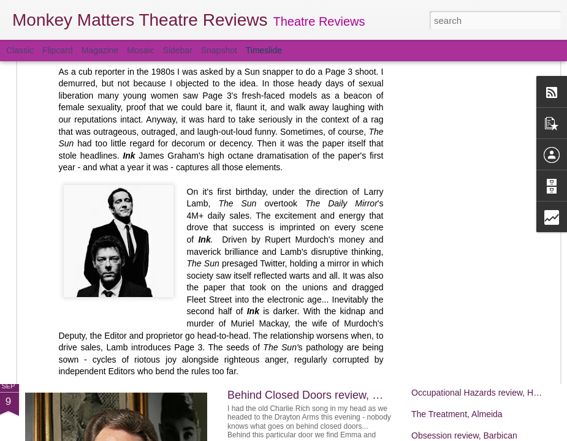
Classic (20, 50)
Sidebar (177, 50)
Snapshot (219, 50)
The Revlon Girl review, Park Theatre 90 (487, 304)
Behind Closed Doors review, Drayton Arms (333, 395)
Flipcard (57, 50)
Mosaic (140, 50)
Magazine (100, 50)
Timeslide (264, 50)
